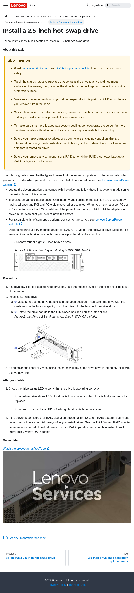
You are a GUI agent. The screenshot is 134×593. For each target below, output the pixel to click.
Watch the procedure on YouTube (26, 448)
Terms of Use (77, 584)
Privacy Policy (57, 584)
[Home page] (6, 16)
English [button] (93, 5)
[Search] (118, 5)
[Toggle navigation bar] (5, 5)
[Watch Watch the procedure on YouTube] (67, 487)
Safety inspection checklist (73, 68)
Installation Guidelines (36, 68)
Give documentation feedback (24, 538)
